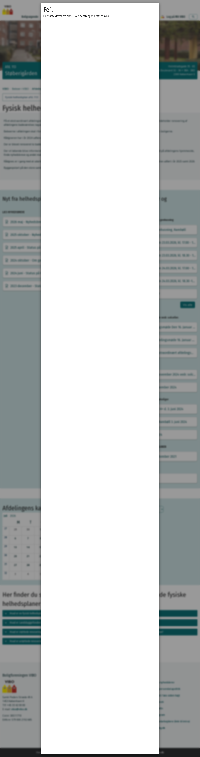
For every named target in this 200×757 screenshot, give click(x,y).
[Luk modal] (153, 8)
